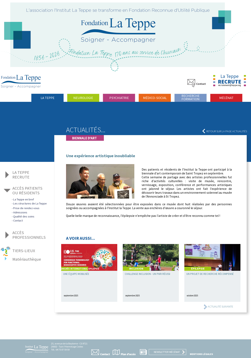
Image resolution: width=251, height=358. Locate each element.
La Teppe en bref (23, 199)
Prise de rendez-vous (26, 208)
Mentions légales (201, 354)
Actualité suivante (218, 306)
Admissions (20, 212)
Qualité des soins (23, 216)
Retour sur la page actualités (224, 131)
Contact (18, 220)
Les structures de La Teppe (30, 203)
